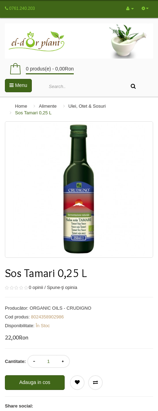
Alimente (48, 106)
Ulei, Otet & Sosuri (87, 106)
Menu (18, 85)
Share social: (19, 406)
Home (21, 106)
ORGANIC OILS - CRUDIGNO (60, 308)
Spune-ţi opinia (62, 287)
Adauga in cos (34, 382)
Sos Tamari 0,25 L (33, 112)
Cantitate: (15, 361)
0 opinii (36, 287)
